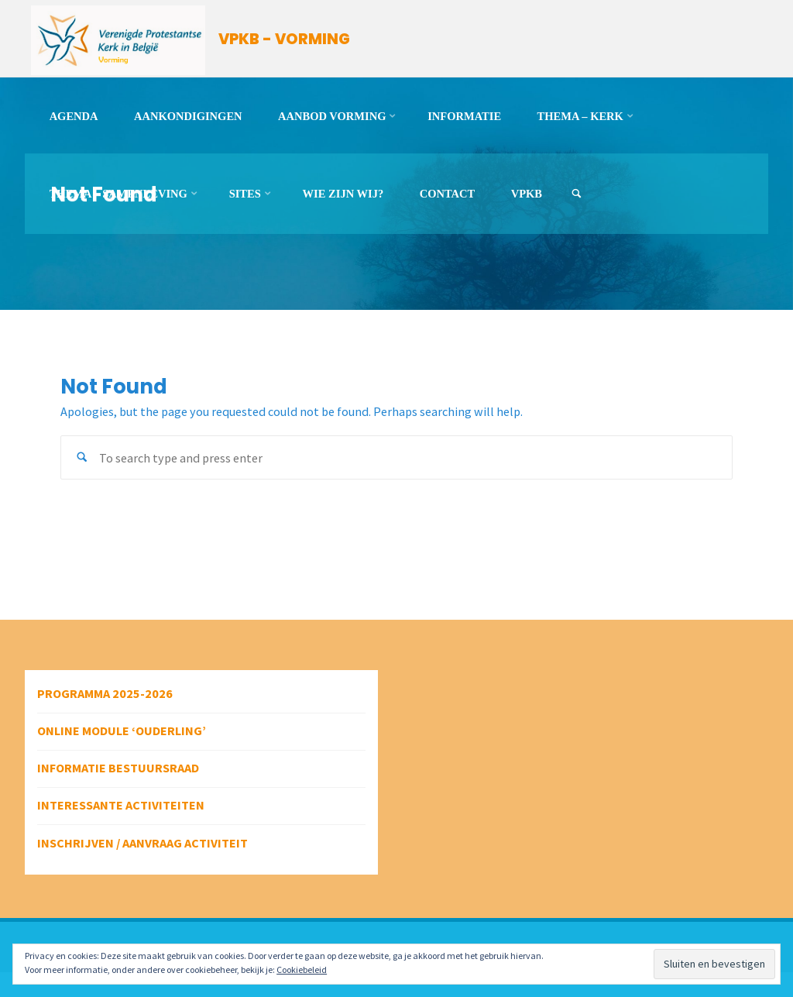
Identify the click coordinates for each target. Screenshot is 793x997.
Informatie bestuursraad (118, 767)
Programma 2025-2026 (105, 693)
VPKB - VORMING (284, 39)
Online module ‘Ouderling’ (121, 730)
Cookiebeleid (301, 969)
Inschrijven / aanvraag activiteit (142, 843)
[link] (576, 194)
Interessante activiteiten (120, 805)
